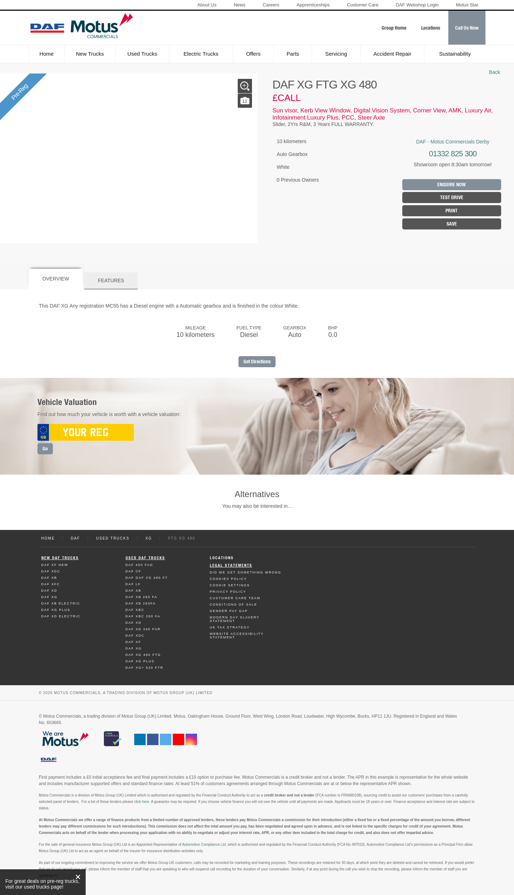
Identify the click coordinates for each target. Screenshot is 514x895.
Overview (55, 279)
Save (452, 224)
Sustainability (454, 54)
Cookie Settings (230, 585)
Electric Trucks (200, 54)
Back (494, 72)
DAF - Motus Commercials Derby (452, 142)
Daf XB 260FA (141, 603)
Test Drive (451, 197)
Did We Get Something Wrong (245, 572)
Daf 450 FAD (139, 565)
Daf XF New (55, 565)
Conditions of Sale (233, 604)
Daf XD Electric (61, 616)
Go (45, 449)
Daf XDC (51, 571)
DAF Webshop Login (417, 4)
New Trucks (90, 54)
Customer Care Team (235, 598)
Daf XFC (50, 584)
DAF (75, 538)
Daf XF (133, 642)
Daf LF (133, 584)
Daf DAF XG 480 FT (147, 578)
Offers (253, 54)
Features (111, 280)
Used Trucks (142, 54)
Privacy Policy (228, 591)
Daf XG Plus (56, 610)
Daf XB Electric (61, 603)
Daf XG (49, 597)
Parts (293, 54)
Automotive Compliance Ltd (204, 844)
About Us (206, 4)
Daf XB (49, 578)
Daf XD (49, 590)
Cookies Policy (228, 579)
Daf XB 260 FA (142, 597)
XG (148, 538)
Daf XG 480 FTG (143, 655)
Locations (222, 558)
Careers (271, 4)
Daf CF (134, 571)
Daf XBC (135, 610)
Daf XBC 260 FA (143, 616)
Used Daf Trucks (145, 558)
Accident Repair (392, 54)
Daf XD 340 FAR (143, 629)
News (240, 4)
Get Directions (257, 362)
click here (141, 802)
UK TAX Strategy (230, 627)
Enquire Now (451, 185)
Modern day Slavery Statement (234, 619)
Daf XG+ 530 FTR (144, 667)
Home (46, 54)
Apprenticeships (313, 4)
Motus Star (467, 4)
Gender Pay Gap (229, 611)
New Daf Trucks (60, 558)
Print (451, 211)
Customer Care (362, 4)
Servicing (336, 54)
